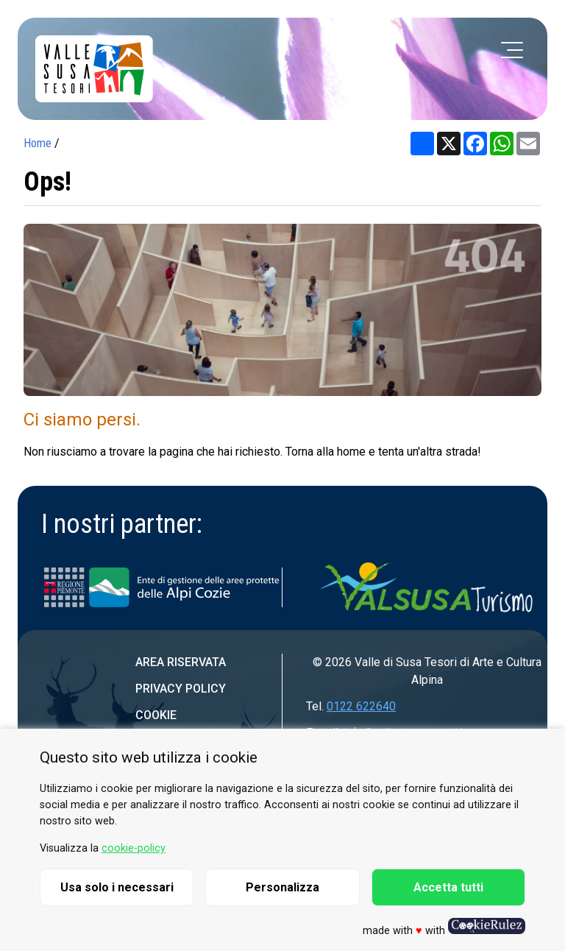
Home (37, 143)
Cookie (156, 715)
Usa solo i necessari (117, 887)
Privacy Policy (180, 689)
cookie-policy (134, 848)
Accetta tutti (448, 887)
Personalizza (282, 887)
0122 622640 (361, 706)
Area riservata (180, 662)
